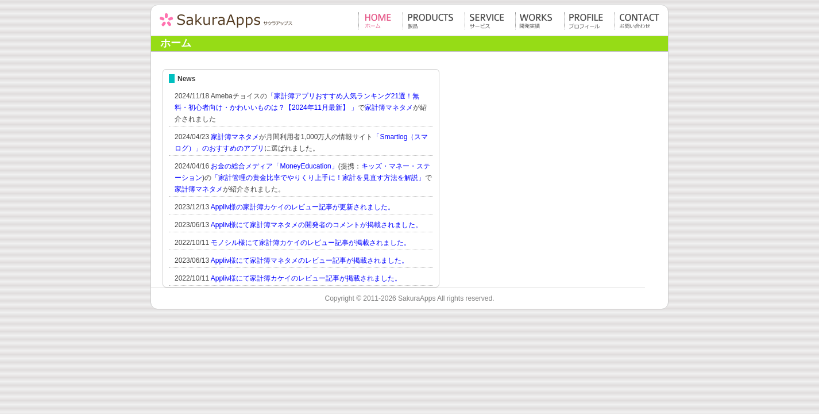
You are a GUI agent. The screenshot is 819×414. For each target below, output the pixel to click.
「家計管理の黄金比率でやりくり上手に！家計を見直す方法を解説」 (318, 178)
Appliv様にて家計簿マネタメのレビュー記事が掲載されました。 (310, 260)
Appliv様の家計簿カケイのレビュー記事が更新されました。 (303, 207)
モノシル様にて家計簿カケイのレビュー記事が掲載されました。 (311, 243)
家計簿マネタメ (389, 107)
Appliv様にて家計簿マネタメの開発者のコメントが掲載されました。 (317, 225)
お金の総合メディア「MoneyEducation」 (274, 166)
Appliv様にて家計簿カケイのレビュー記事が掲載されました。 (306, 278)
